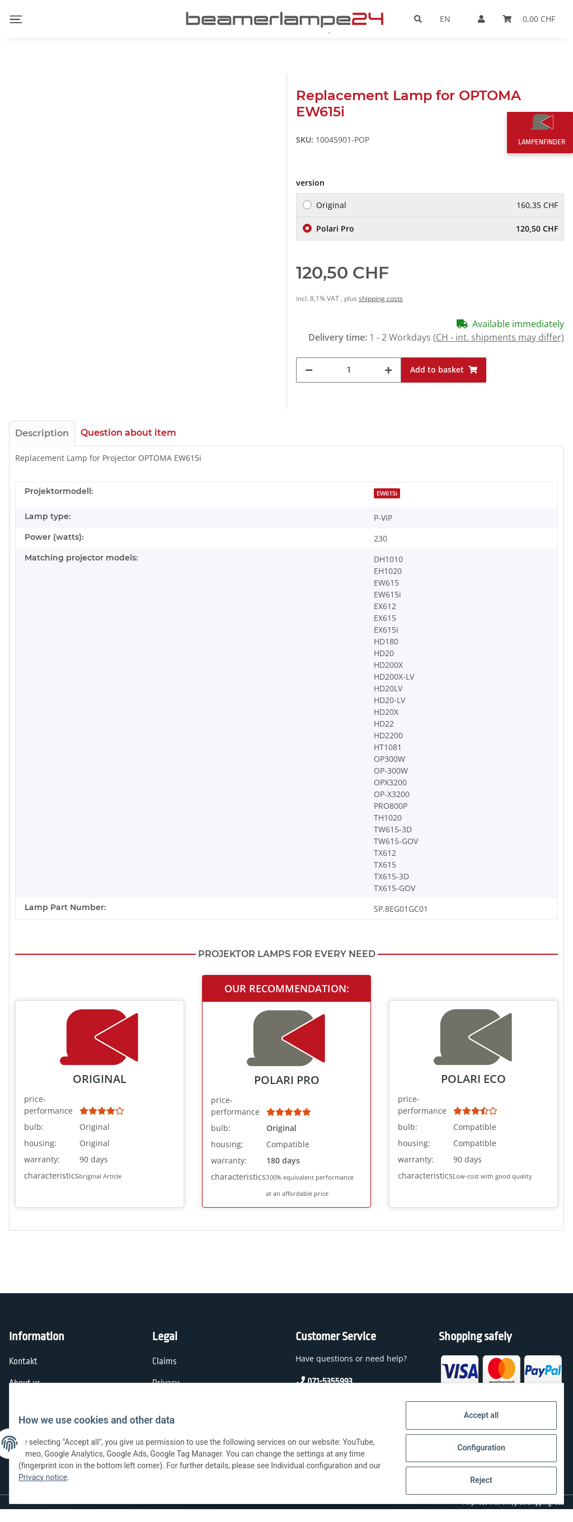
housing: (40, 1143)
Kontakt (23, 1361)
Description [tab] (42, 433)
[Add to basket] (443, 370)
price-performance (48, 1105)
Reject (472, 1482)
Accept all (472, 1424)
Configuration (472, 1453)
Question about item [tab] (128, 432)
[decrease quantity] (309, 370)
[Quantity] (349, 370)
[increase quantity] (388, 370)
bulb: (34, 1127)
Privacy (165, 1383)
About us (25, 1383)
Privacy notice (128, 1482)
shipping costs (381, 298)
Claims (164, 1361)
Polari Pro (437, 228)
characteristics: (50, 1175)
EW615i (387, 493)
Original (437, 205)
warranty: (42, 1159)
